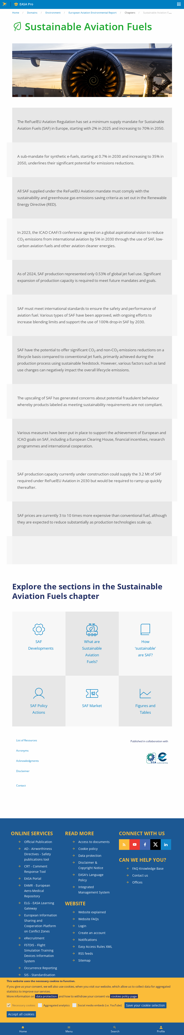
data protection (46, 996)
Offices (137, 882)
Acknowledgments (27, 761)
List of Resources (26, 740)
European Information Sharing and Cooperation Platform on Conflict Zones (40, 923)
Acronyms (22, 750)
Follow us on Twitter (155, 844)
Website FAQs (88, 919)
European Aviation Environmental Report (93, 12)
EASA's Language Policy (90, 877)
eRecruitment (34, 938)
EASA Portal (32, 878)
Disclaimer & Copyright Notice (90, 865)
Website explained (92, 912)
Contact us (140, 875)
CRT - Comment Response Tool (35, 869)
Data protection (89, 855)
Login (82, 926)
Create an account (91, 933)
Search (115, 1031)
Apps (179, 4)
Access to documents (94, 842)
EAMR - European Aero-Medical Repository (37, 890)
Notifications (87, 940)
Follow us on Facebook (145, 844)
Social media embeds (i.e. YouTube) (100, 1005)
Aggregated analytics (57, 1005)
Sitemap (84, 960)
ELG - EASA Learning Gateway (39, 905)
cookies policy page (124, 996)
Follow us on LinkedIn (166, 844)
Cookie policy (88, 849)
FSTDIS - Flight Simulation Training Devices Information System (39, 953)
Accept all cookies (21, 1014)
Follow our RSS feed (124, 844)
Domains (32, 12)
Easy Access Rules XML (95, 946)
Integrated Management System (94, 889)
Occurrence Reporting (40, 968)
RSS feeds (85, 953)
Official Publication (38, 842)
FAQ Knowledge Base (148, 868)
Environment (53, 12)
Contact (21, 785)
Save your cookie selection (145, 1005)
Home (15, 12)
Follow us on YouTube (134, 844)
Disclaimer (23, 771)
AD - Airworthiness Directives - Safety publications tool (38, 854)
